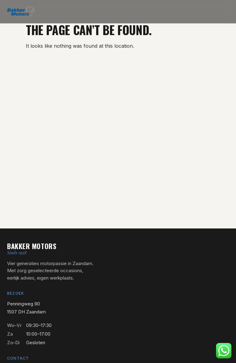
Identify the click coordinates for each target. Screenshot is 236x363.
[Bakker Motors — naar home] (20, 11)
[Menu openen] (224, 11)
